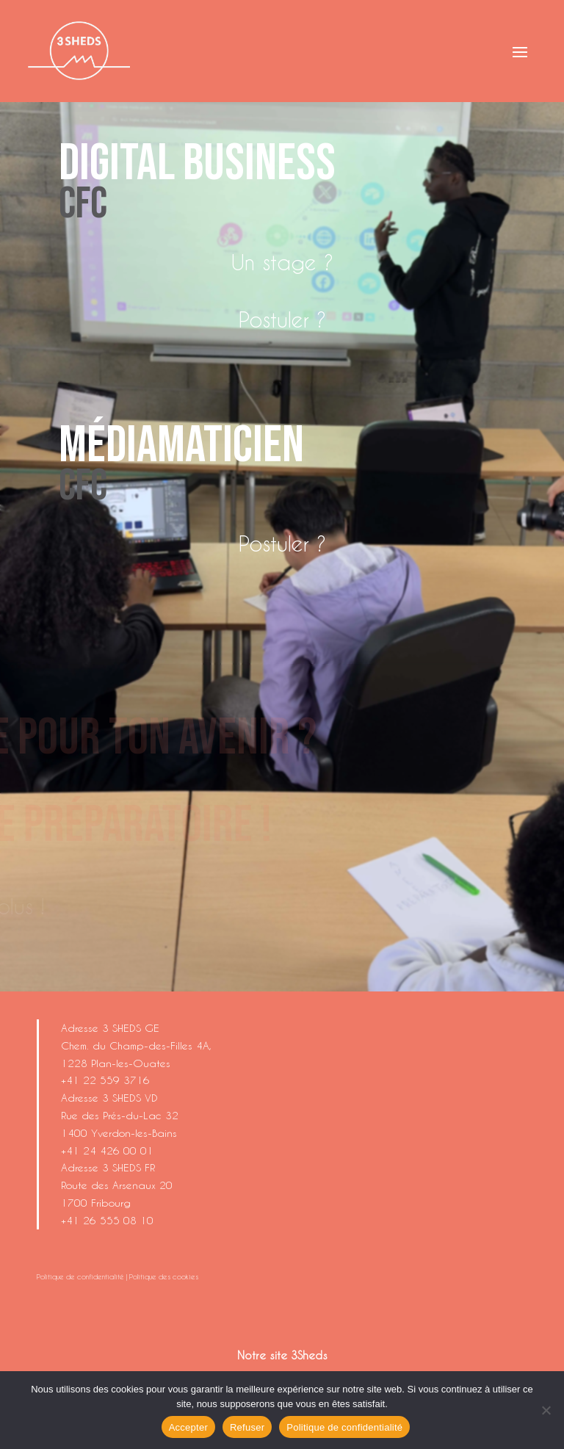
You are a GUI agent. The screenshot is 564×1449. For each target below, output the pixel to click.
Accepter (188, 1427)
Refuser (247, 1427)
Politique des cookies (163, 1276)
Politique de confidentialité (80, 1276)
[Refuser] (545, 1410)
